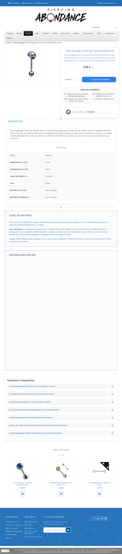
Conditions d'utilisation (14, 531)
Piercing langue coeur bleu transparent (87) (22, 484)
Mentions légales (12, 528)
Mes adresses (30, 528)
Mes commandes (31, 522)
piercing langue (18, 131)
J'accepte (5, 551)
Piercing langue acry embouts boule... (99, 484)
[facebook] (94, 518)
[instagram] (106, 518)
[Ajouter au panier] (99, 79)
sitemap (9, 538)
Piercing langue (19, 43)
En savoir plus (61, 147)
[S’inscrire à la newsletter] (68, 530)
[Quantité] (76, 79)
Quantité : (68, 79)
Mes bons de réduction (33, 537)
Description (15, 121)
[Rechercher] (115, 28)
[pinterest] (102, 518)
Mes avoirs (29, 525)
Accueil (8, 43)
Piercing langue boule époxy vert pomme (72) (61, 484)
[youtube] (98, 518)
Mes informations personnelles (31, 532)
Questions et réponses (14, 525)
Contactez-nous (12, 522)
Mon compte (30, 517)
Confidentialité (11, 535)
